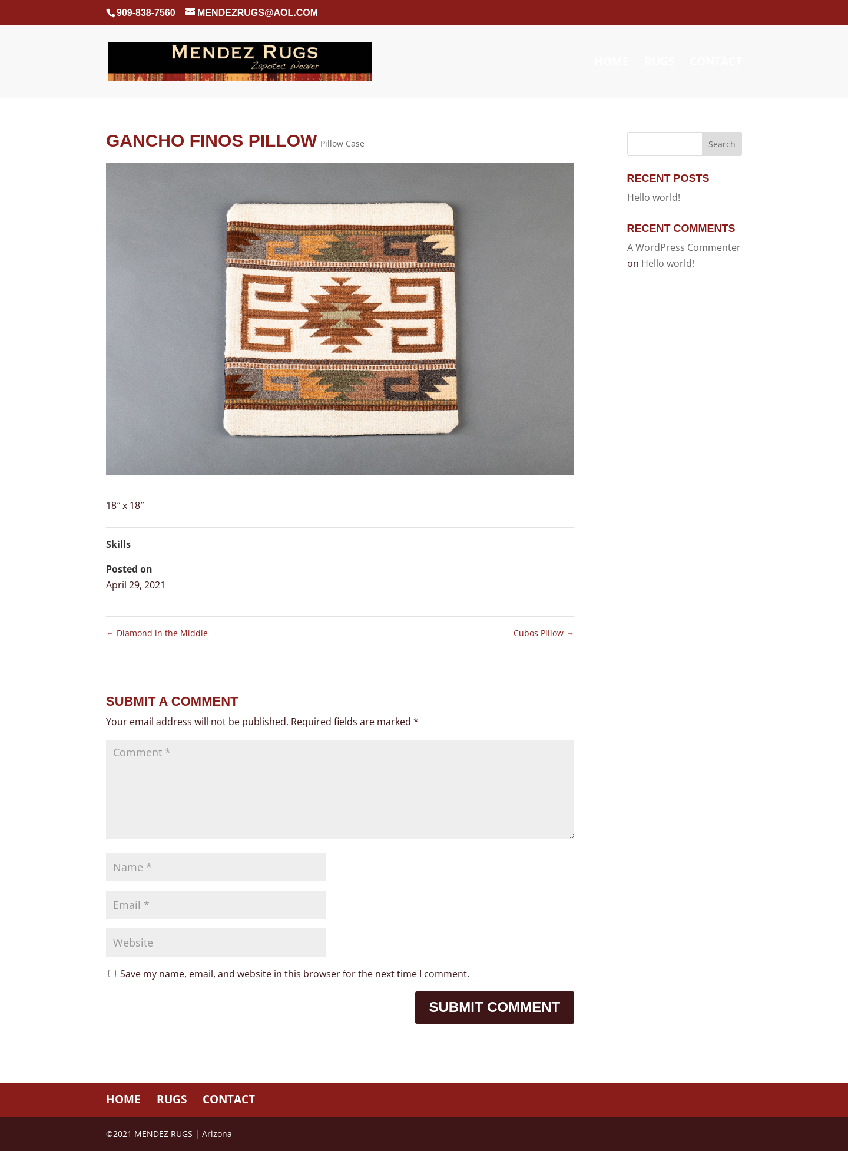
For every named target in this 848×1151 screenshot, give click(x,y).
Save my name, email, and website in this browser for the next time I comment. (294, 973)
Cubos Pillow (544, 633)
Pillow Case (342, 143)
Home (611, 63)
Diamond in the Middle (157, 633)
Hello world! (653, 197)
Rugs (659, 63)
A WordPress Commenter (684, 247)
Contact (716, 63)
